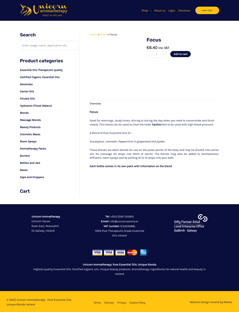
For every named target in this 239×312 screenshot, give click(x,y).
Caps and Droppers (32, 175)
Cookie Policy (137, 300)
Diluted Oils (27, 98)
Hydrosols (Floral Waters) (36, 105)
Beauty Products (30, 126)
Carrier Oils (27, 91)
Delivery (109, 300)
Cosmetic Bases (30, 133)
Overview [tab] (95, 103)
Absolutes (26, 84)
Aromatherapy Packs (33, 147)
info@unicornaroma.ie (124, 219)
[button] (151, 10)
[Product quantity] (156, 54)
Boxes (24, 168)
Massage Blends (30, 119)
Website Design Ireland (204, 300)
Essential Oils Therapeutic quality (41, 70)
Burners (25, 154)
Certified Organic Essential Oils (40, 77)
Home (93, 34)
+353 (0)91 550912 (122, 214)
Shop (103, 34)
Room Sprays (28, 140)
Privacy (121, 300)
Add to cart (180, 53)
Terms (97, 300)
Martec (228, 300)
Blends (24, 112)
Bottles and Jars (30, 161)
